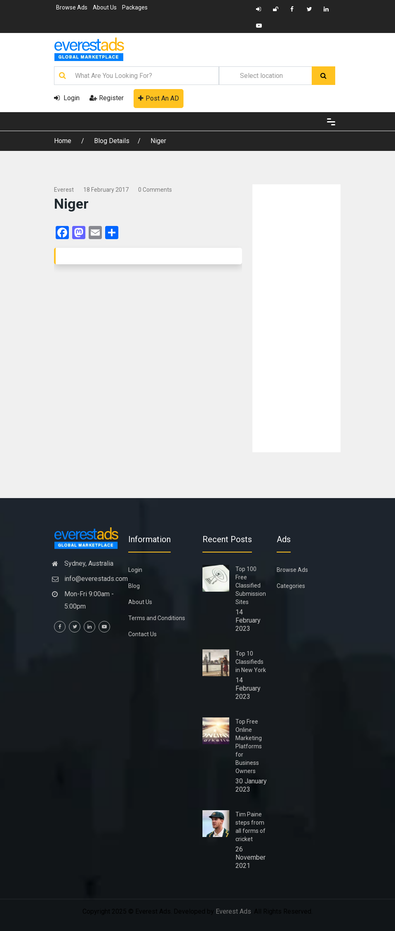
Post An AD (158, 98)
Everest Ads (233, 911)
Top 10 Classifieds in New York (250, 661)
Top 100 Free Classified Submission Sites (250, 585)
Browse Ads (71, 7)
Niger (158, 141)
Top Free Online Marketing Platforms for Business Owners (248, 746)
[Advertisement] (296, 318)
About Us (105, 7)
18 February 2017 (106, 189)
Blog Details (111, 141)
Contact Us (142, 634)
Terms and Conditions (156, 618)
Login (67, 98)
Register (106, 98)
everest (64, 189)
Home (63, 141)
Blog (134, 586)
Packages (135, 7)
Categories (291, 586)
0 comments (155, 189)
